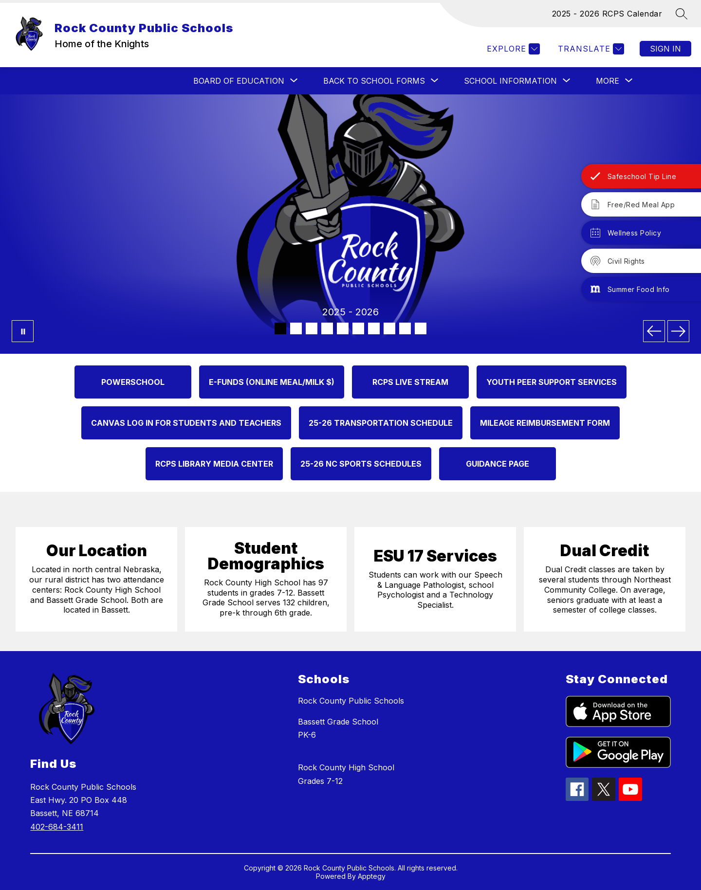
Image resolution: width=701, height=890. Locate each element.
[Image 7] (374, 328)
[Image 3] (311, 328)
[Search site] (681, 13)
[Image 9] (405, 328)
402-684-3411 (56, 827)
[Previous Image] (654, 331)
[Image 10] (420, 328)
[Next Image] (678, 331)
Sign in (665, 49)
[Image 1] (280, 328)
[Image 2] (296, 328)
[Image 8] (389, 328)
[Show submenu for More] (607, 81)
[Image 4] (327, 328)
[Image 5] (343, 328)
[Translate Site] (589, 49)
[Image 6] (358, 328)
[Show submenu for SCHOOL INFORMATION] (510, 81)
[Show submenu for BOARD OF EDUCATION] (238, 81)
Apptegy (372, 876)
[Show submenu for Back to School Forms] (374, 81)
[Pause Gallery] (23, 331)
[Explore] (512, 49)
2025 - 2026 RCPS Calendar (607, 13)
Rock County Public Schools (351, 701)
